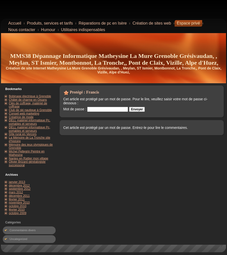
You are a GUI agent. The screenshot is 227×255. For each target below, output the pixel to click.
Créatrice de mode (21, 117)
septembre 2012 (20, 189)
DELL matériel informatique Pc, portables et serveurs (29, 122)
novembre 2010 (19, 202)
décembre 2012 (19, 185)
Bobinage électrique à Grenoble (30, 96)
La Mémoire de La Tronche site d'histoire (29, 139)
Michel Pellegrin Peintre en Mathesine (27, 153)
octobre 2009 (17, 213)
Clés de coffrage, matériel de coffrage (28, 105)
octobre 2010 (17, 206)
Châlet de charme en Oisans (28, 100)
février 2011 (17, 199)
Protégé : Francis (84, 92)
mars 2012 (16, 192)
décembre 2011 (19, 196)
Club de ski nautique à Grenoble (30, 110)
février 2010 (17, 209)
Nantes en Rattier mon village (28, 158)
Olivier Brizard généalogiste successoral (27, 163)
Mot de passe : (95, 109)
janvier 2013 (17, 182)
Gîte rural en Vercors (23, 134)
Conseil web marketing (24, 113)
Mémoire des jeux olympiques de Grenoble (31, 146)
